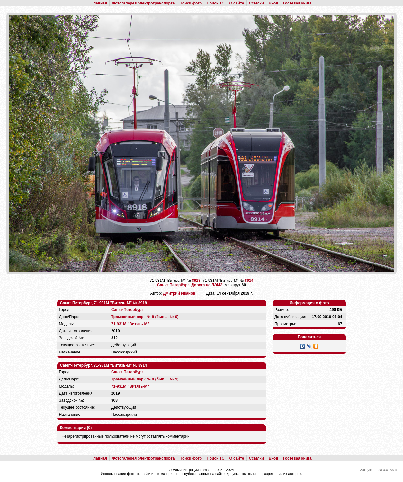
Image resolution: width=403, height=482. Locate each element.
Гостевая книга (297, 3)
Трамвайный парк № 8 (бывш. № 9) (145, 317)
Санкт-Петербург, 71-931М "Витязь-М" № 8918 (103, 303)
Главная (99, 3)
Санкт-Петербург (173, 285)
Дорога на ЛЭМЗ (206, 285)
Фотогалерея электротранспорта (143, 3)
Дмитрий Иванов (179, 293)
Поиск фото (190, 3)
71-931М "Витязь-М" (130, 324)
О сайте (236, 3)
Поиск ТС (215, 3)
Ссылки (256, 3)
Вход (273, 3)
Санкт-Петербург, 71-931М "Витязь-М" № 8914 (103, 365)
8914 (249, 280)
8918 (196, 280)
